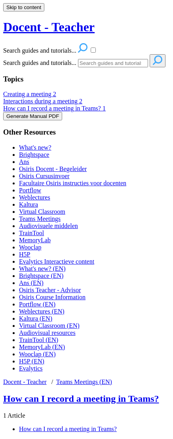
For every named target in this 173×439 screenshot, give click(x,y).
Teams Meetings (40, 218)
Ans (24, 161)
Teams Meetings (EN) (84, 381)
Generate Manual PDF (32, 116)
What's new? (35, 147)
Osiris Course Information (52, 297)
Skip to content (23, 7)
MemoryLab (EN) (42, 347)
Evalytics (31, 368)
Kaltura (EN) (35, 318)
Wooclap (30, 247)
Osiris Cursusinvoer (44, 176)
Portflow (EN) (37, 304)
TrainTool (31, 233)
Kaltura (28, 204)
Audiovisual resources (47, 332)
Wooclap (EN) (37, 354)
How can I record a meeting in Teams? (54, 108)
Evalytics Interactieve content (56, 261)
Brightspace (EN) (41, 275)
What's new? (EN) (42, 268)
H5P (24, 254)
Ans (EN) (31, 282)
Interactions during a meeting (42, 101)
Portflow (30, 190)
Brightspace (34, 154)
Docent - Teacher (25, 381)
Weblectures (34, 197)
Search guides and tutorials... (39, 62)
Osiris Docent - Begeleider (53, 168)
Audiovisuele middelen (48, 225)
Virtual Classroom (42, 211)
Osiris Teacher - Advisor (50, 290)
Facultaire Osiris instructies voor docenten (72, 183)
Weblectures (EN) (42, 311)
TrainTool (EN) (38, 339)
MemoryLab (35, 240)
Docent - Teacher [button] (49, 27)
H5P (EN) (31, 361)
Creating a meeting (29, 94)
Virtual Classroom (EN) (49, 325)
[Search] (113, 63)
